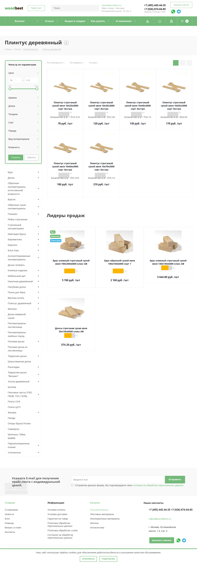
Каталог (95, 502)
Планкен (12, 213)
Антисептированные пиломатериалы (19, 257)
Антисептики (97, 527)
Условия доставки (57, 514)
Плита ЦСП (14, 407)
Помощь (9, 523)
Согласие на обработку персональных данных (60, 536)
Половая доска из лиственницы (17, 348)
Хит (53, 232)
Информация (56, 502)
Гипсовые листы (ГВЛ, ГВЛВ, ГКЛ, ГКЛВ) (20, 394)
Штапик (12, 387)
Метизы (94, 523)
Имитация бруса (17, 234)
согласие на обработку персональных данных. (158, 485)
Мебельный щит (17, 275)
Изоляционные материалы (105, 518)
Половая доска (16, 341)
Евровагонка (15, 239)
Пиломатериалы (99, 509)
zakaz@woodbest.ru (111, 5)
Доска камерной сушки (17, 316)
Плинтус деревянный (19, 303)
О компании (11, 509)
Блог (7, 518)
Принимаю (88, 559)
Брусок (11, 199)
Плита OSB (14, 401)
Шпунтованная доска (19, 361)
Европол (12, 244)
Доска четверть (16, 265)
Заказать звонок (181, 4)
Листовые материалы (102, 514)
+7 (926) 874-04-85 (155, 9)
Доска (11, 177)
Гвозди (11, 418)
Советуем (56, 240)
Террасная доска (17, 356)
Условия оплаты (57, 509)
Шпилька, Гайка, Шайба (17, 436)
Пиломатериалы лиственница (17, 325)
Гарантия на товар (58, 518)
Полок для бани (16, 292)
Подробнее (108, 559)
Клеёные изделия (17, 270)
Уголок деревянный (18, 381)
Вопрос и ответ (13, 527)
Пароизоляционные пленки (19, 445)
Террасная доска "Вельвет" (17, 374)
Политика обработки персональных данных (60, 524)
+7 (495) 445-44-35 (155, 5)
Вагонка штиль (16, 297)
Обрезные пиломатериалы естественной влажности (17, 188)
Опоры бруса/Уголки (19, 423)
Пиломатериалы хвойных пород (17, 334)
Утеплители (14, 452)
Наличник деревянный (20, 281)
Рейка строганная (17, 219)
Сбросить (31, 157)
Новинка (55, 236)
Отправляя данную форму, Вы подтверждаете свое (129, 485)
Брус (10, 172)
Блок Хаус (13, 250)
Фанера (12, 412)
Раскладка (13, 367)
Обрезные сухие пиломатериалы (17, 206)
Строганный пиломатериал (16, 226)
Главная (10, 502)
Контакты (10, 531)
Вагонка (12, 308)
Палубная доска (17, 286)
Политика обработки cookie (63, 530)
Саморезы (13, 429)
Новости (9, 514)
